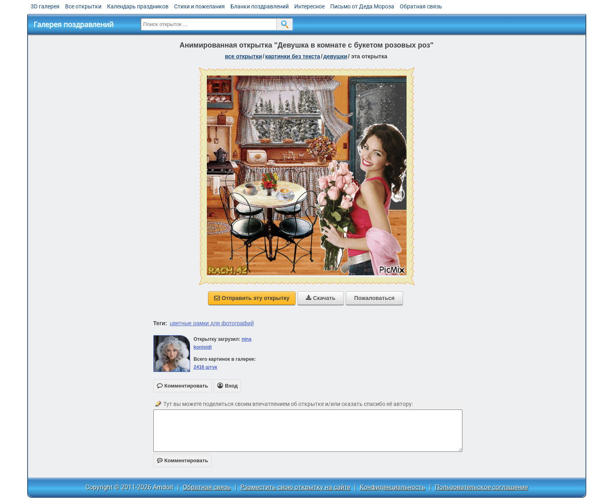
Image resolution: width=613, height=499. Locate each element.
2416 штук (205, 367)
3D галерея (45, 6)
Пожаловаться (374, 298)
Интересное (309, 6)
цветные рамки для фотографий (212, 323)
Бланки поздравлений (259, 6)
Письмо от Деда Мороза (362, 6)
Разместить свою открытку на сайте (295, 487)
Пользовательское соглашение (481, 487)
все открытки (243, 56)
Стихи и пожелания (199, 6)
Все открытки (83, 6)
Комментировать (182, 460)
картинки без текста (292, 56)
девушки (335, 56)
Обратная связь (421, 6)
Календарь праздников (138, 6)
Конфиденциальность (392, 487)
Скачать (320, 298)
